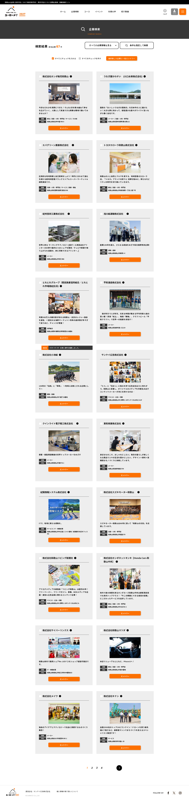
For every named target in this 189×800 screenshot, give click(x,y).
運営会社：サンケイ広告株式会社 (38, 791)
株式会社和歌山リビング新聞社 (58, 557)
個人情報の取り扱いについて (67, 791)
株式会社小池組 (50, 354)
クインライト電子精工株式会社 (59, 423)
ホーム (63, 11)
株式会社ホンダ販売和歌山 (56, 76)
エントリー (64, 128)
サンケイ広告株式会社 (112, 354)
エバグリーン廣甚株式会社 (57, 145)
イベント (99, 11)
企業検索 (75, 11)
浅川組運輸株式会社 (114, 213)
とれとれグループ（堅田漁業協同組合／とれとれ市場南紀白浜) (65, 284)
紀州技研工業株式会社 (54, 213)
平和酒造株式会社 (112, 282)
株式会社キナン (111, 696)
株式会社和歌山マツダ (114, 630)
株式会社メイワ (50, 696)
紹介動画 (125, 11)
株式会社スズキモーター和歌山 (120, 492)
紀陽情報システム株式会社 (53, 492)
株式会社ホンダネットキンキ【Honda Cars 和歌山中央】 (126, 559)
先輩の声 (112, 11)
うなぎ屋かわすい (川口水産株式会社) (123, 76)
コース (87, 11)
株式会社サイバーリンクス (55, 630)
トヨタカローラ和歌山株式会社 (119, 145)
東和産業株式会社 (112, 423)
